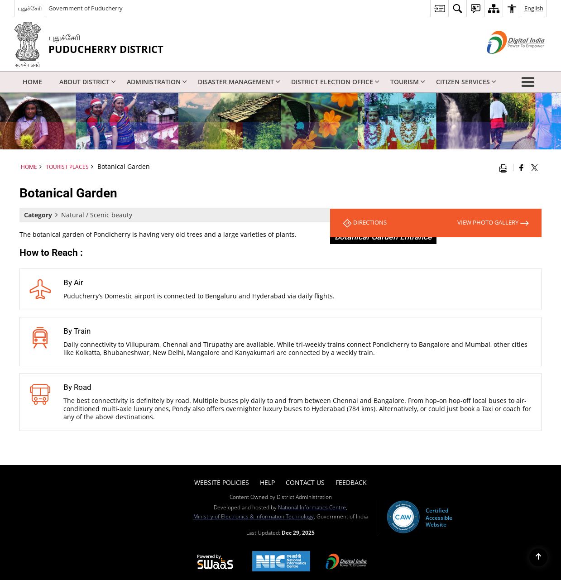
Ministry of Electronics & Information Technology (253, 516)
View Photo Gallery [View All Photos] (490, 223)
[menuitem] (439, 8)
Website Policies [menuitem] (221, 482)
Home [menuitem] (32, 81)
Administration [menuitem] (157, 81)
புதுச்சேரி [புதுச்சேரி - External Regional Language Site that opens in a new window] (30, 8)
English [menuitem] (533, 8)
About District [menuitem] (87, 81)
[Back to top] (538, 557)
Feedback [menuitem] (351, 482)
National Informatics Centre (312, 507)
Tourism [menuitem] (407, 81)
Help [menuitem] (267, 482)
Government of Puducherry (85, 8)
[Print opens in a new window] (505, 167)
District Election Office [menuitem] (335, 81)
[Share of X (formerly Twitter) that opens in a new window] (534, 167)
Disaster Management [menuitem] (239, 81)
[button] (530, 82)
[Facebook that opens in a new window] (521, 167)
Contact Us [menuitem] (305, 482)
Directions (367, 223)
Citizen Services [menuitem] (466, 81)
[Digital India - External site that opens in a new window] (504, 61)
